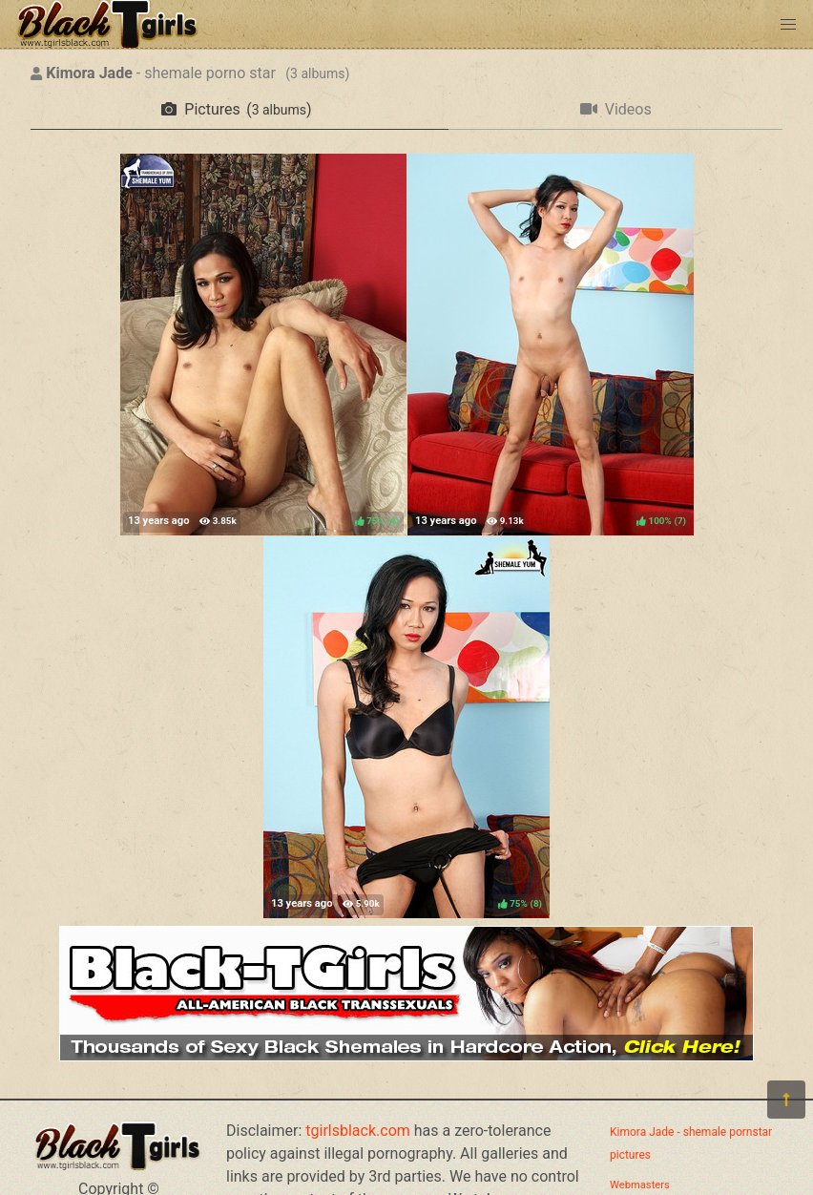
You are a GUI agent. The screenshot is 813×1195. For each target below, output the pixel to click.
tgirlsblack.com (357, 1131)
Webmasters (640, 1185)
